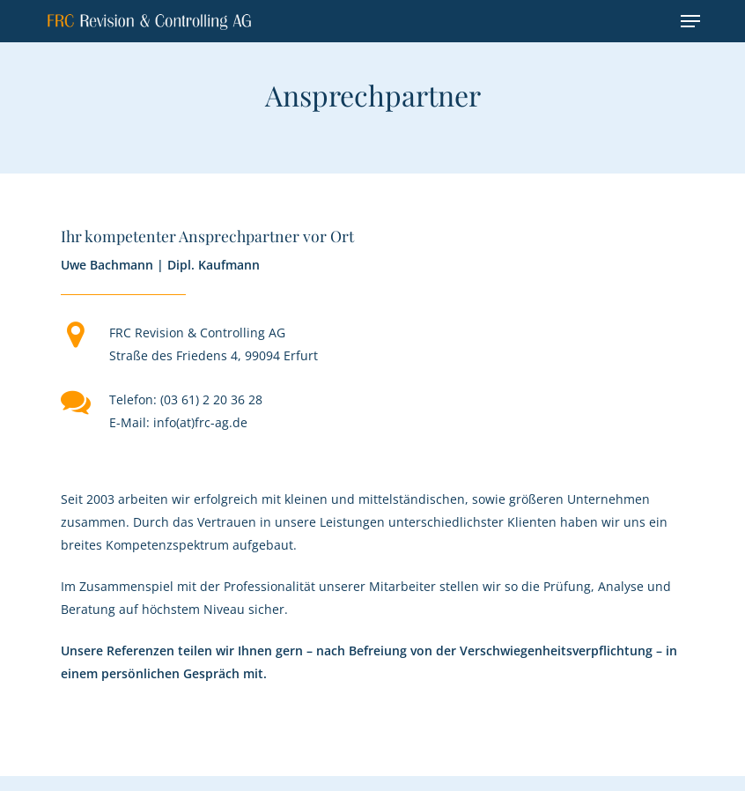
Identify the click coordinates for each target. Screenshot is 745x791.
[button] (690, 21)
